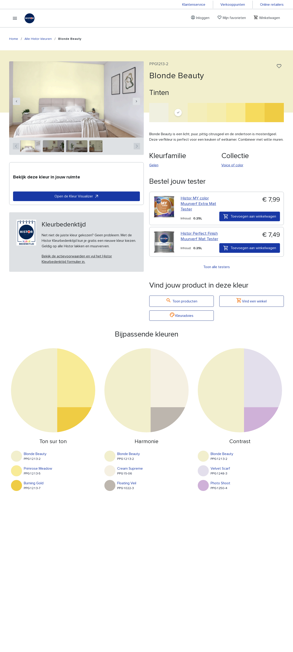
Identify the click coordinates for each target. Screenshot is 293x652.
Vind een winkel (251, 301)
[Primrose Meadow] (235, 112)
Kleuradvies (181, 316)
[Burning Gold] (274, 112)
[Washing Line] (158, 112)
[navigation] (16, 101)
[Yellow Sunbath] (216, 112)
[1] (30, 146)
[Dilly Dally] (255, 112)
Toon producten (181, 301)
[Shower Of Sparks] (197, 112)
